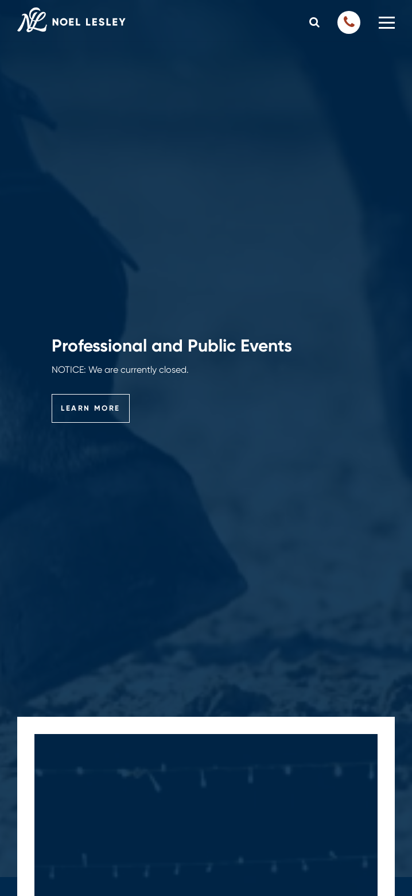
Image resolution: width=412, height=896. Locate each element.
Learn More (91, 407)
